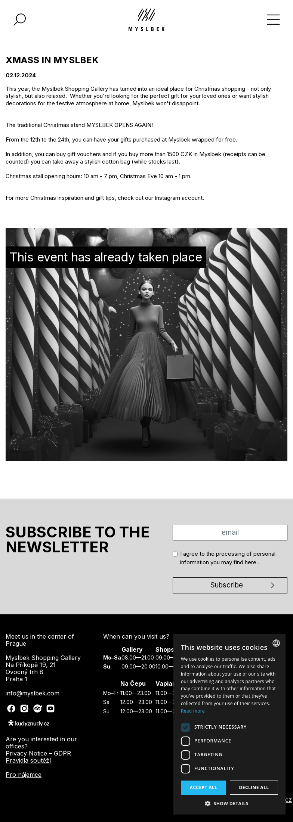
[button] (229, 803)
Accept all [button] (204, 787)
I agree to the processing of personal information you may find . (227, 558)
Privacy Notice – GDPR (38, 753)
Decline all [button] (254, 787)
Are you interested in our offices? (41, 742)
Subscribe (226, 585)
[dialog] (229, 724)
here (251, 562)
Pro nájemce (23, 774)
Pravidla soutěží (28, 760)
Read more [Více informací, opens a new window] (193, 711)
